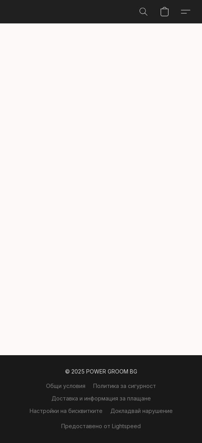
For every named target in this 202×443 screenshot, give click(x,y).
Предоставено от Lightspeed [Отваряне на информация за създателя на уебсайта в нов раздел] (101, 426)
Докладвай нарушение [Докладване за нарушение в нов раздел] (141, 410)
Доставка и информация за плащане (101, 398)
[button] (143, 11)
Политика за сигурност (124, 386)
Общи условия (65, 386)
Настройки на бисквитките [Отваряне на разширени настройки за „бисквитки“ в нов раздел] (66, 410)
